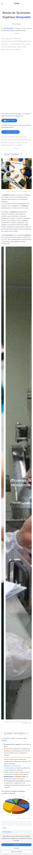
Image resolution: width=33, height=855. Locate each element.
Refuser (16, 848)
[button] (2, 3)
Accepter (16, 844)
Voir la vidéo (9, 120)
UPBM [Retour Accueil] (16, 3)
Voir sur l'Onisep (10, 132)
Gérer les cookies (16, 851)
